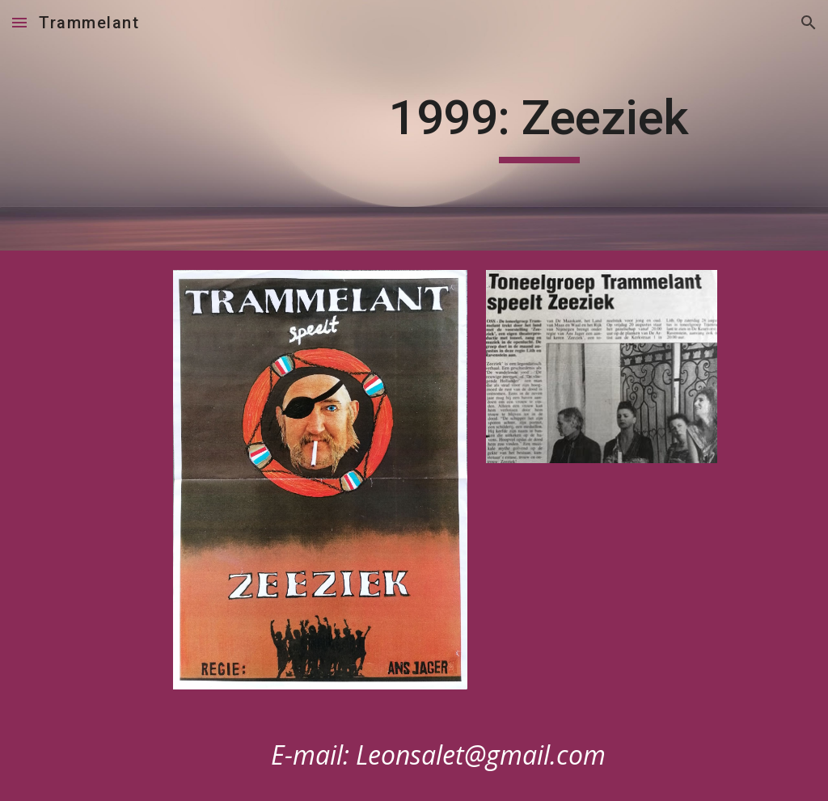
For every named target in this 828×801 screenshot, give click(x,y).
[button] (19, 22)
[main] (538, 125)
